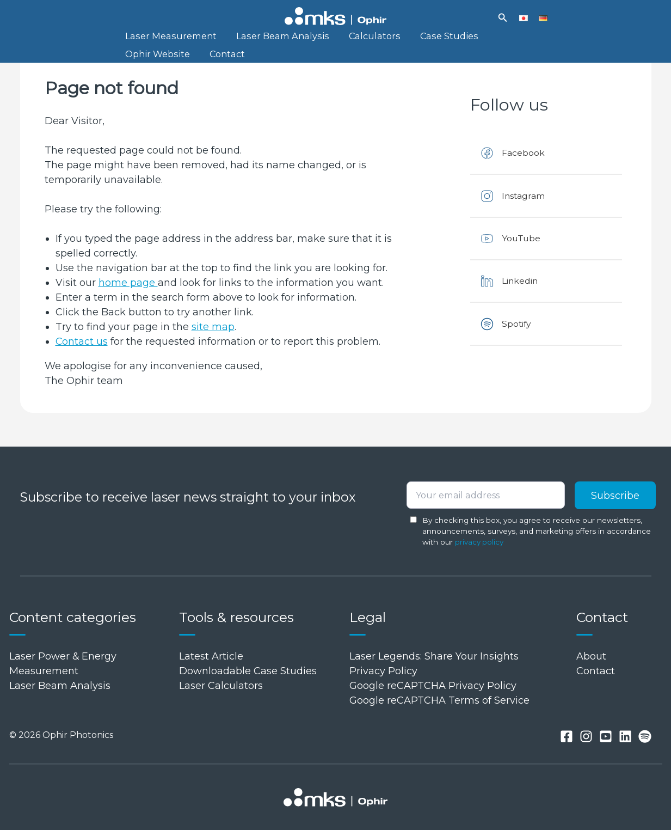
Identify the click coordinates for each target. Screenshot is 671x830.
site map (213, 341)
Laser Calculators (221, 686)
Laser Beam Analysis (266, 39)
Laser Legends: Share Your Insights (434, 656)
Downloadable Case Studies (248, 671)
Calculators (347, 39)
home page (128, 297)
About (591, 656)
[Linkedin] (625, 736)
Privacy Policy (383, 671)
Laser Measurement (165, 39)
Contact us (82, 356)
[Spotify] (644, 736)
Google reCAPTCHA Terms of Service (439, 700)
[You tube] (605, 736)
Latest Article (211, 656)
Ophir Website (481, 39)
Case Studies (411, 39)
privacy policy (479, 542)
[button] (503, 18)
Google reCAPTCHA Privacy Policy (432, 686)
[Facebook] (566, 736)
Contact (137, 64)
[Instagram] (586, 736)
